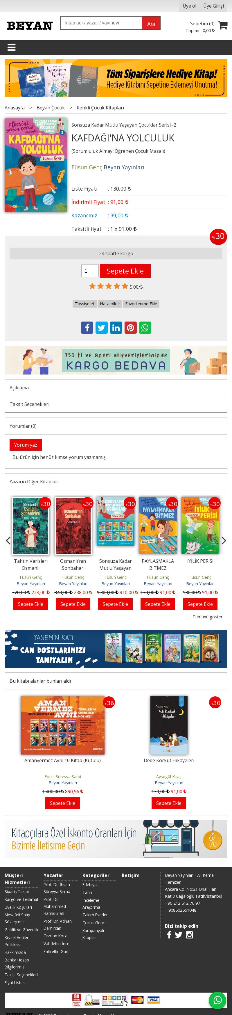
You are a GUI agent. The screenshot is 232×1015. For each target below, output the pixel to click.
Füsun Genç (31, 577)
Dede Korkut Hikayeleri (169, 760)
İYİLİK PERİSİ (200, 561)
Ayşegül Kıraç (168, 776)
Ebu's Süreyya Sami (62, 776)
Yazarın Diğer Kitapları (34, 481)
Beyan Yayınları (31, 583)
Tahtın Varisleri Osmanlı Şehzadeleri (31, 568)
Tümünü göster (207, 617)
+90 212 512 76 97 (182, 903)
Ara (151, 24)
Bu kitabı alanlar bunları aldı (40, 681)
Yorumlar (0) (23, 426)
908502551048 (182, 910)
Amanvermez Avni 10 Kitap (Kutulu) (62, 760)
